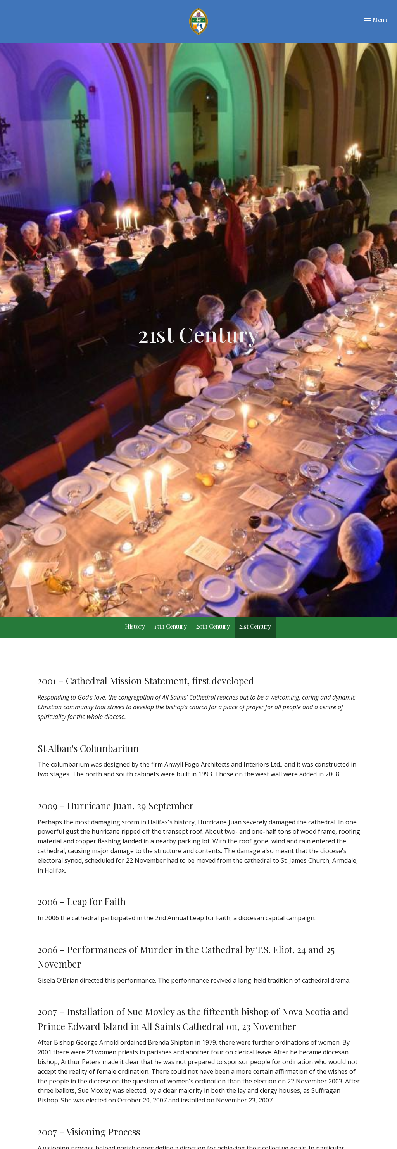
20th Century (213, 626)
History (135, 626)
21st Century (255, 626)
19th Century (170, 626)
